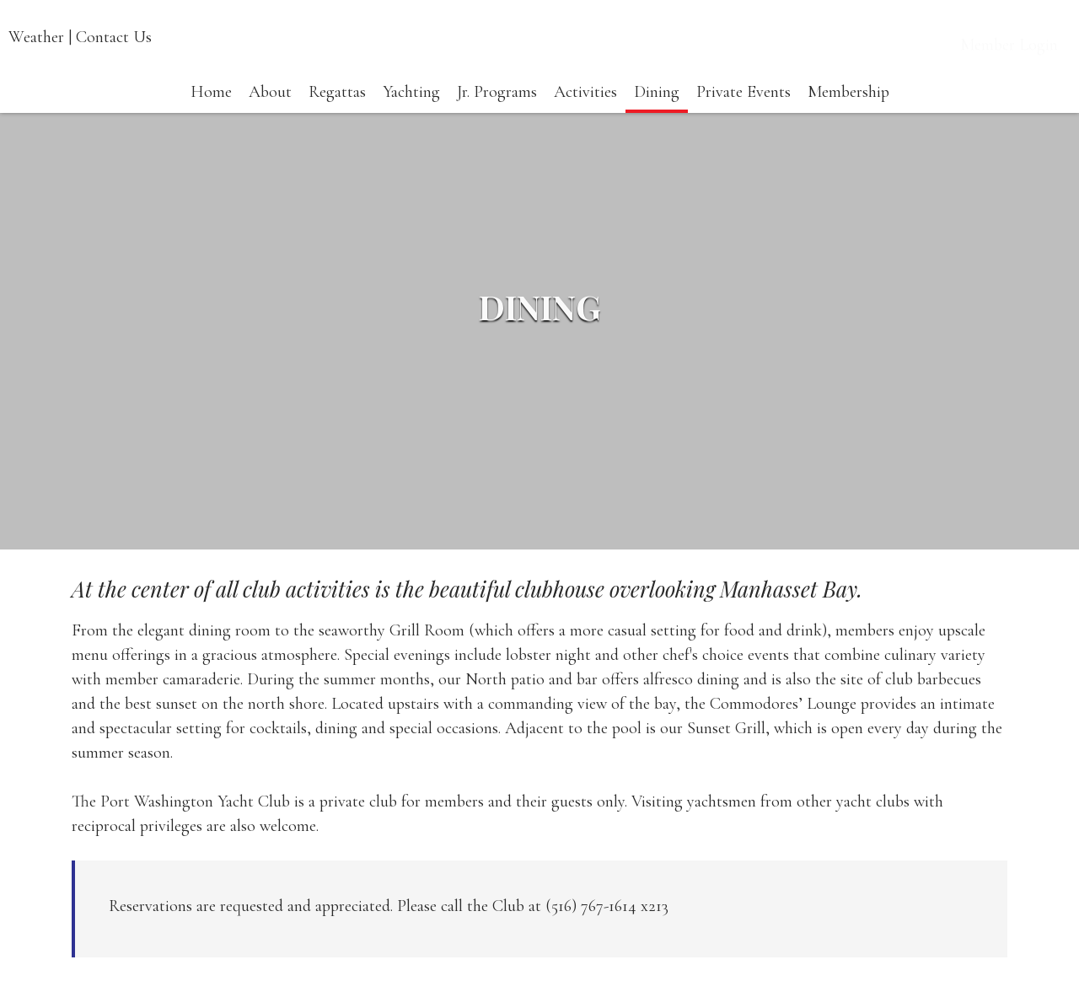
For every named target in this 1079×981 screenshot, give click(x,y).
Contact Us (114, 37)
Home (211, 109)
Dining (656, 109)
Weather (36, 37)
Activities (585, 109)
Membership (848, 109)
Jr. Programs (497, 109)
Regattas (337, 109)
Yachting (411, 109)
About (270, 109)
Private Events (743, 109)
